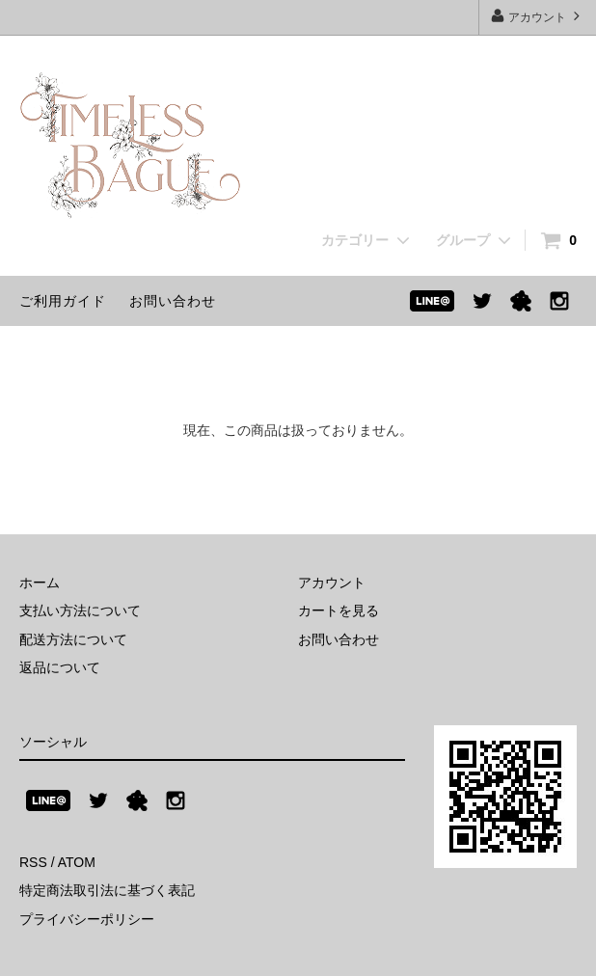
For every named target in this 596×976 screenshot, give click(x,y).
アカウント (537, 16)
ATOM (76, 862)
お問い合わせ (172, 301)
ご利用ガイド (62, 301)
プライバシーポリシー (86, 919)
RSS (33, 862)
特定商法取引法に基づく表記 (107, 890)
